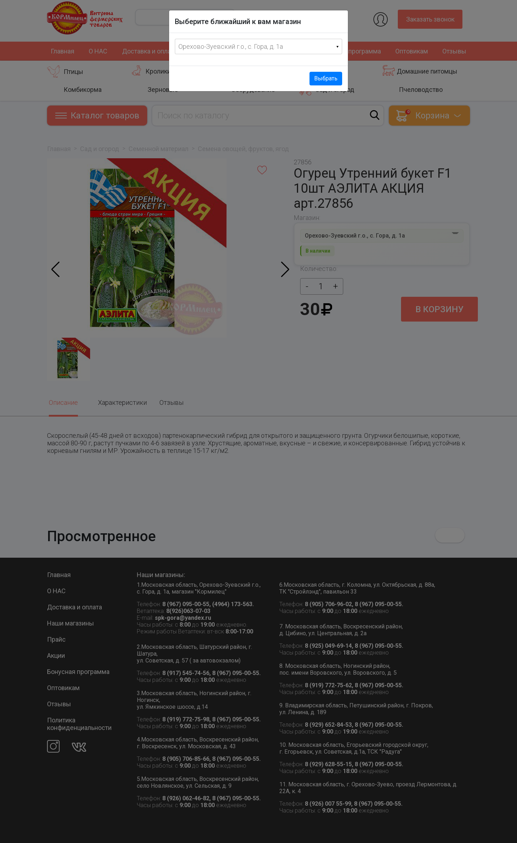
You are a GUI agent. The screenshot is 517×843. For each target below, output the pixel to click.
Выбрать (325, 78)
